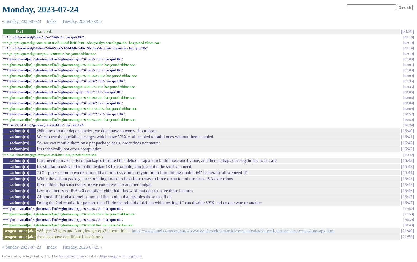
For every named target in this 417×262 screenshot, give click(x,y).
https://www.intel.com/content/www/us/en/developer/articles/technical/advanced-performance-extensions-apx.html (233, 230)
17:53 (408, 214)
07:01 (408, 65)
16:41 (407, 137)
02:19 (408, 43)
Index (52, 21)
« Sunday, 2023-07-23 (21, 21)
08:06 (408, 92)
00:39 (407, 31)
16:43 (407, 166)
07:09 (408, 76)
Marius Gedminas (71, 256)
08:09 (408, 103)
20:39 (408, 220)
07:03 (408, 70)
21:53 (407, 237)
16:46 (407, 190)
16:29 (408, 125)
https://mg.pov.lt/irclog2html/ (121, 256)
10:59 (408, 120)
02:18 (408, 37)
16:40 (407, 131)
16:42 (407, 143)
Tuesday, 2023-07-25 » (82, 21)
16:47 (407, 196)
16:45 (407, 178)
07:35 (408, 81)
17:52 (408, 209)
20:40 (408, 225)
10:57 (408, 114)
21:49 (407, 230)
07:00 (408, 59)
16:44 (407, 172)
